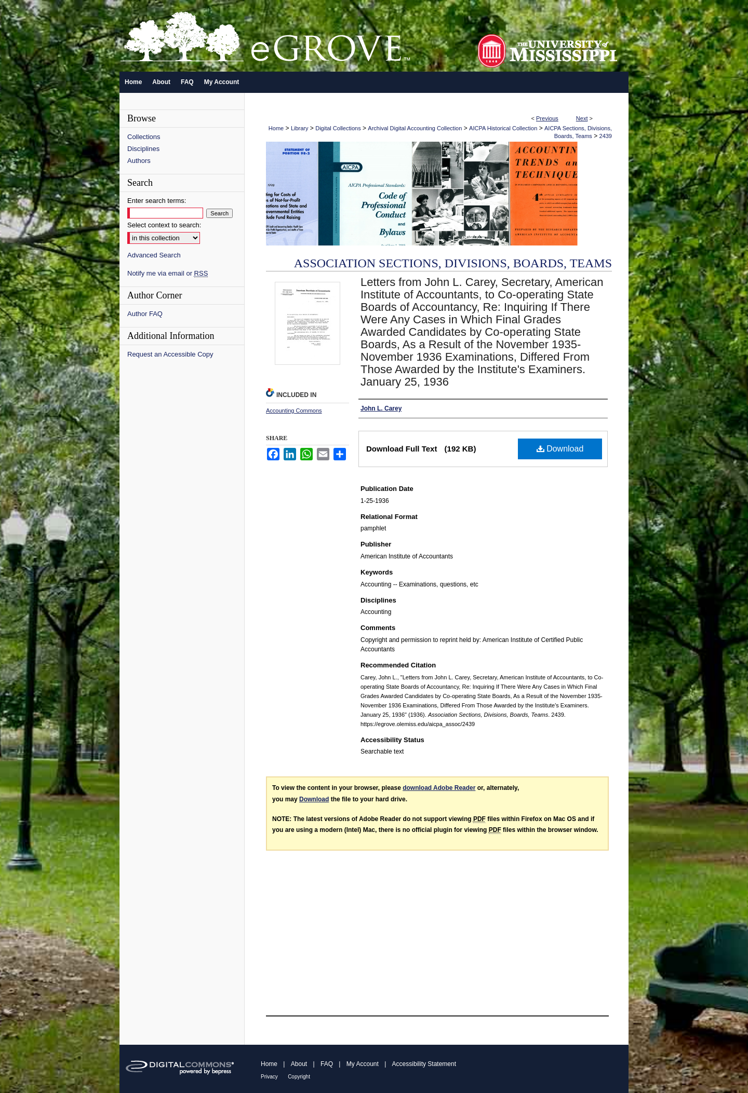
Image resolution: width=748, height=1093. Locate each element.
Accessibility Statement (424, 1064)
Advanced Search (154, 255)
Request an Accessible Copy (170, 354)
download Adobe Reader (439, 787)
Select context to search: (164, 225)
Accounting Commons (294, 410)
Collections (144, 137)
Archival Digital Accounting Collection (415, 128)
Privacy (269, 1077)
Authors (139, 161)
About (299, 1064)
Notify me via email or (167, 273)
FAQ (326, 1064)
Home (276, 128)
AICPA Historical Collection (503, 128)
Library (300, 128)
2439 (605, 136)
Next (582, 118)
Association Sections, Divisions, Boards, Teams (453, 263)
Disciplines (143, 149)
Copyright (299, 1077)
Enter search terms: (156, 200)
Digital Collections (337, 128)
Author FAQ (145, 314)
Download (560, 448)
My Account (362, 1064)
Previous (547, 118)
